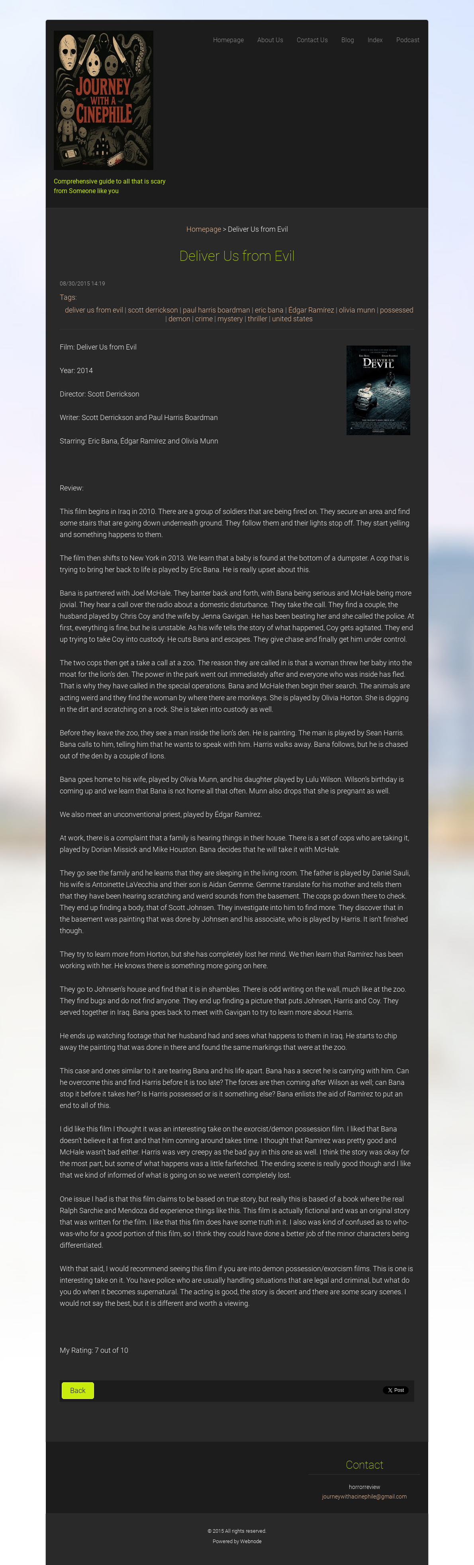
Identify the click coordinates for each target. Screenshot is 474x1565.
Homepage (203, 229)
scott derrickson (153, 310)
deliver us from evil (94, 310)
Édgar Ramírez (311, 310)
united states (292, 319)
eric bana (269, 310)
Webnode (251, 1541)
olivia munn (357, 310)
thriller (257, 319)
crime (204, 319)
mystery (230, 319)
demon (179, 319)
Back (78, 1391)
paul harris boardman (216, 310)
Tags (67, 297)
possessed (396, 310)
